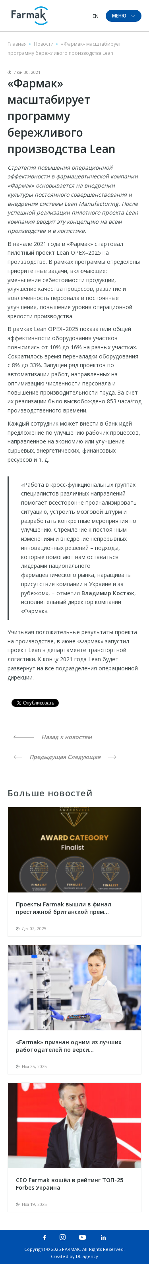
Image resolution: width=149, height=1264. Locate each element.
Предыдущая (40, 757)
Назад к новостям (53, 737)
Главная (17, 44)
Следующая (92, 757)
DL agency (87, 1256)
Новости (44, 44)
